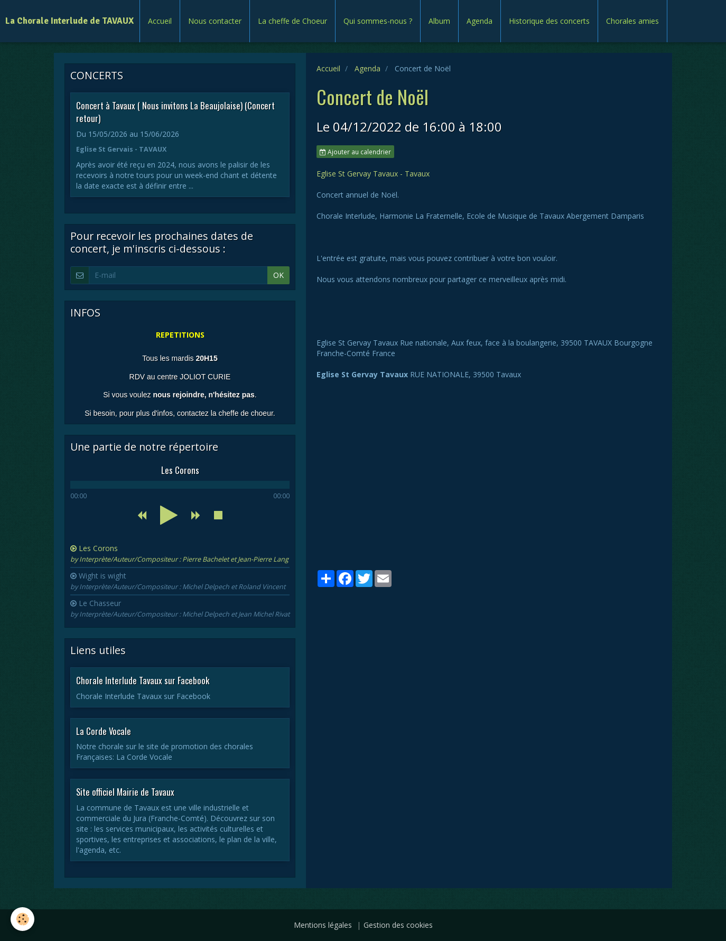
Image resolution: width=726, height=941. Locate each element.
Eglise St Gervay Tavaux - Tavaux (373, 174)
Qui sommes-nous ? (377, 21)
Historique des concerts (549, 21)
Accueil (160, 21)
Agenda (479, 21)
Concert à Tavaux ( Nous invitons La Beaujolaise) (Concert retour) (175, 112)
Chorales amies (632, 21)
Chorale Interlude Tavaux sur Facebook (142, 680)
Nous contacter (214, 21)
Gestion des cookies (398, 925)
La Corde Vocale (103, 730)
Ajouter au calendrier (355, 151)
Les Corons (179, 553)
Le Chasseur (180, 608)
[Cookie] (22, 919)
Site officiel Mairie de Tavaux (125, 791)
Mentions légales (323, 925)
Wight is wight (177, 581)
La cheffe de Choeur (292, 21)
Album (439, 21)
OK (278, 275)
